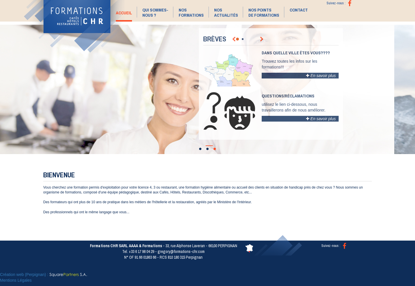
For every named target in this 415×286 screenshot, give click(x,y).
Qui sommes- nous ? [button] (155, 12)
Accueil (124, 13)
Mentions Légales (16, 280)
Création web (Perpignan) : (43, 274)
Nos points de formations (263, 12)
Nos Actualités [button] (226, 12)
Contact (299, 10)
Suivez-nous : (333, 245)
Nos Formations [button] (191, 12)
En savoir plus (321, 75)
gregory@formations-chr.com (181, 251)
